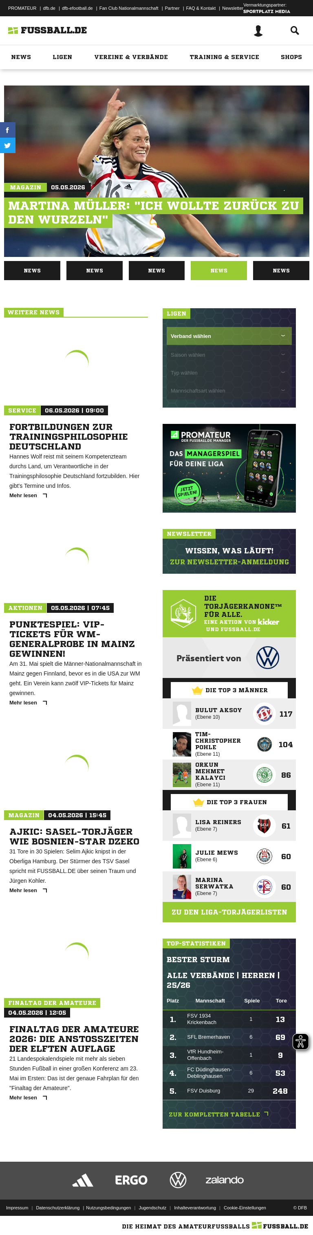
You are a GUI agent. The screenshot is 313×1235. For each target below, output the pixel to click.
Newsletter (232, 8)
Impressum (17, 1207)
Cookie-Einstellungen (245, 1207)
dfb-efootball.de (77, 8)
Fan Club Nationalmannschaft (129, 8)
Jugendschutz (152, 1207)
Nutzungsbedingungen (108, 1207)
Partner (172, 8)
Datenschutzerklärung (57, 1207)
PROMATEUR (22, 8)
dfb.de (49, 8)
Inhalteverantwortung (195, 1207)
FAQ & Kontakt (201, 8)
